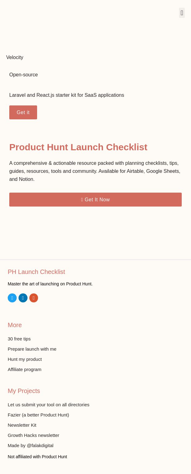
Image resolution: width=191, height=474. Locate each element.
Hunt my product (25, 359)
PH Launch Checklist (36, 271)
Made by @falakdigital (30, 445)
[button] (182, 13)
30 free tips (19, 338)
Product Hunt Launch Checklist (78, 147)
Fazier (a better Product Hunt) (38, 414)
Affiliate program (24, 369)
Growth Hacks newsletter (33, 435)
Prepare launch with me (32, 349)
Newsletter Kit (22, 425)
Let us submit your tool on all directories (48, 404)
